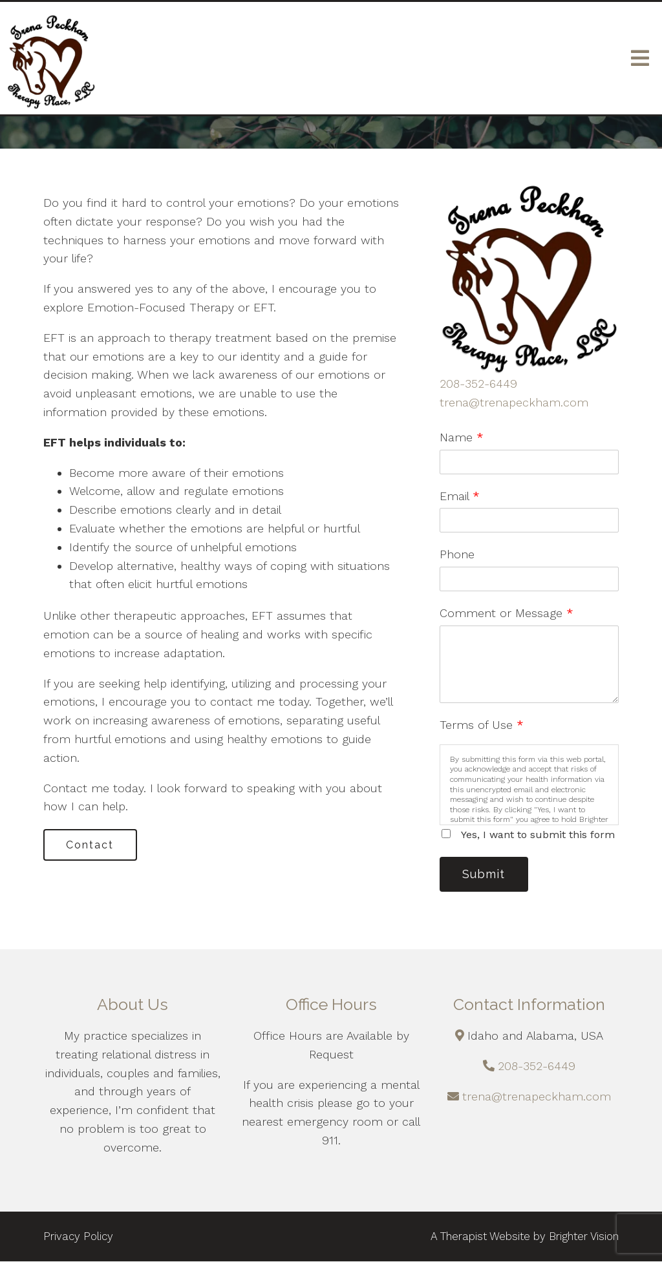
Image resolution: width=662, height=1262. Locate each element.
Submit (485, 874)
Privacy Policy (78, 1236)
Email (460, 496)
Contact (91, 845)
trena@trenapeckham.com (514, 402)
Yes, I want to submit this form (538, 834)
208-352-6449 (478, 383)
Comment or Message (506, 613)
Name (462, 437)
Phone (457, 554)
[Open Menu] (640, 58)
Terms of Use (482, 724)
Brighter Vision (584, 1236)
